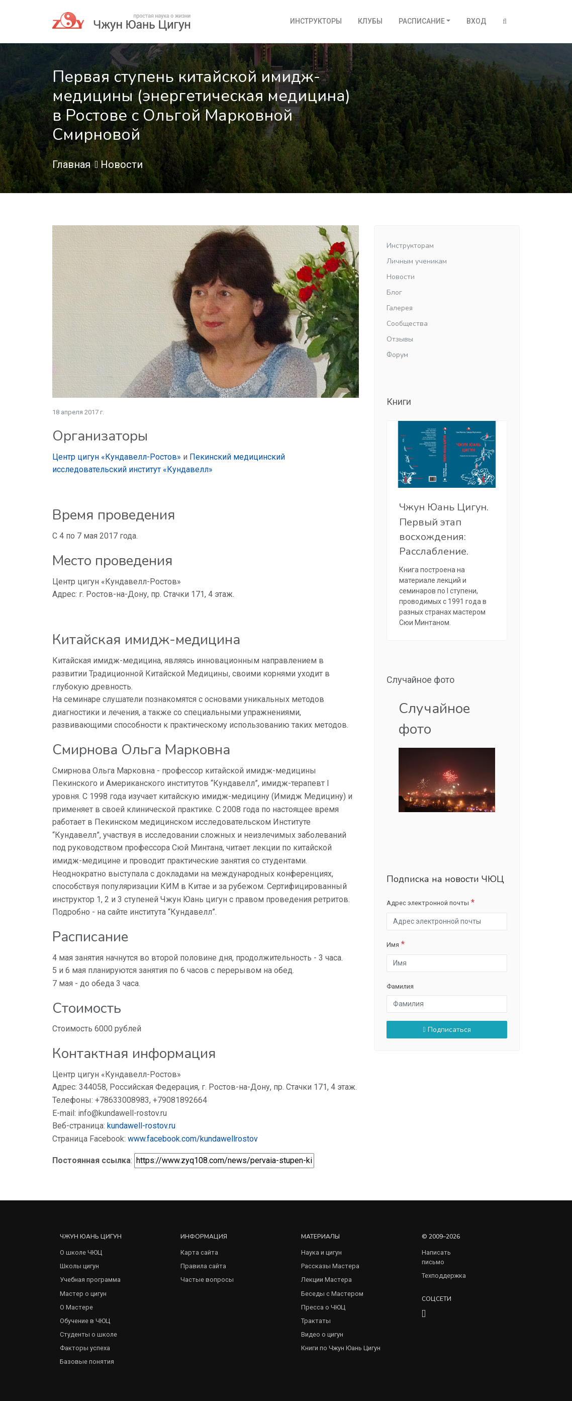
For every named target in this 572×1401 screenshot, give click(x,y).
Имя (393, 944)
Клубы (370, 21)
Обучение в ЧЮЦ (85, 1321)
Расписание (422, 21)
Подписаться (446, 1029)
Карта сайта (199, 1252)
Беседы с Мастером (332, 1293)
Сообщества (407, 323)
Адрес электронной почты (428, 903)
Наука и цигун (321, 1252)
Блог (394, 292)
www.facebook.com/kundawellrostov (193, 1139)
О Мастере (76, 1307)
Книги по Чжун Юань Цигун (340, 1348)
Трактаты (316, 1321)
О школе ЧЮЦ (81, 1252)
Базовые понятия (87, 1361)
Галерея (400, 308)
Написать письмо (436, 1257)
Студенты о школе (88, 1334)
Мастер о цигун (83, 1293)
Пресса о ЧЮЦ (323, 1307)
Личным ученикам (417, 261)
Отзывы (400, 339)
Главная (71, 164)
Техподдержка (444, 1275)
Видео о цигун (322, 1334)
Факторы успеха (85, 1348)
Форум (397, 355)
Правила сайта (203, 1266)
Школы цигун (79, 1266)
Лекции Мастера (326, 1279)
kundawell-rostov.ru (141, 1125)
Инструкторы (316, 21)
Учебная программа (90, 1279)
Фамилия (400, 986)
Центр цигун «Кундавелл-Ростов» (116, 457)
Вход (476, 21)
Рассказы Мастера (330, 1266)
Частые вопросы (207, 1279)
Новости (122, 164)
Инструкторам (410, 245)
